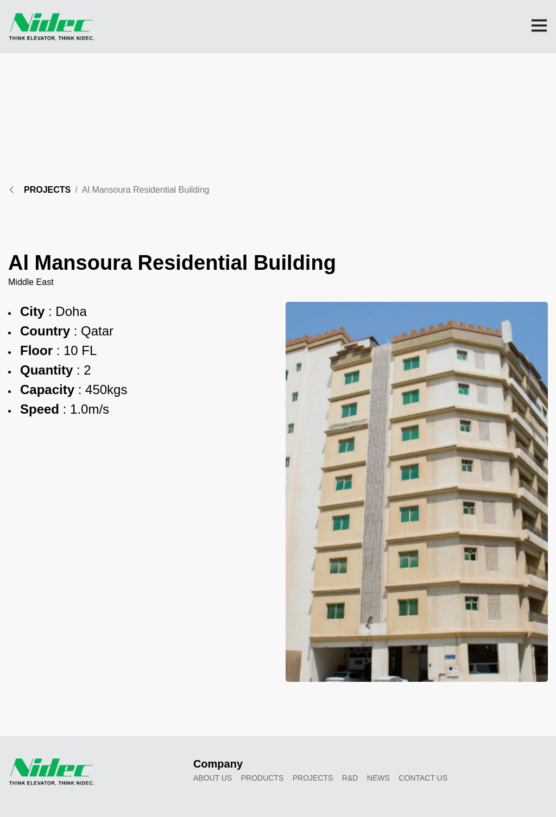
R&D (350, 778)
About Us (212, 778)
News (378, 778)
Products (262, 778)
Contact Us (423, 778)
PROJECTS (39, 189)
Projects (313, 778)
